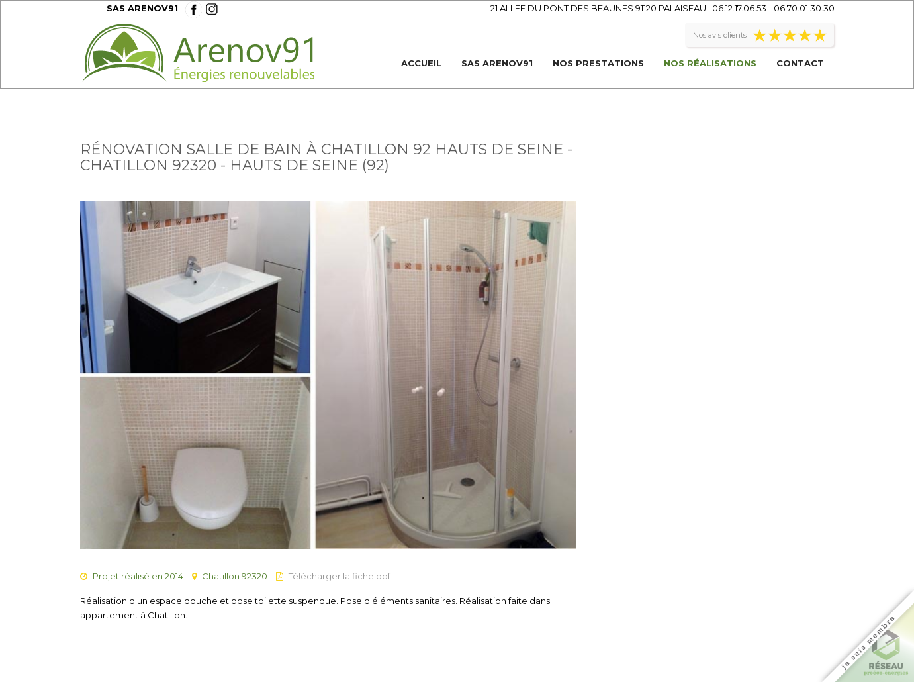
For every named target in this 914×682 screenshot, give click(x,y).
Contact (800, 63)
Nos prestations (598, 63)
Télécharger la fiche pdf (339, 576)
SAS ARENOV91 (497, 63)
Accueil (421, 63)
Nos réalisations (710, 63)
